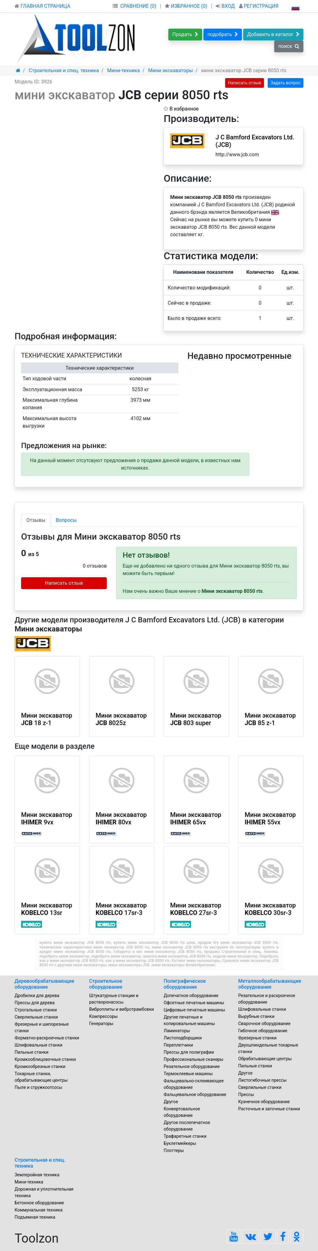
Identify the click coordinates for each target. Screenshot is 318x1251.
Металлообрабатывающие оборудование (269, 984)
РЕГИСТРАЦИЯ (259, 6)
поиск (288, 46)
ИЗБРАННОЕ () (186, 6)
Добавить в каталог (273, 34)
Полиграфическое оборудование (185, 984)
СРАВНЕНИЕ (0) (138, 6)
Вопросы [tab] (66, 520)
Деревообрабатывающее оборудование (44, 984)
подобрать (222, 34)
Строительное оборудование (105, 984)
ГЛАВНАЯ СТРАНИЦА (42, 6)
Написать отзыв (244, 82)
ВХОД (226, 6)
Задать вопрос (285, 82)
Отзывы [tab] (35, 520)
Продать (185, 34)
